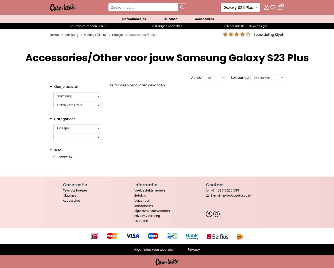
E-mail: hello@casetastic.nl (231, 195)
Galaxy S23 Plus (239, 7)
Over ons (141, 221)
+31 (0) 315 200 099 (225, 190)
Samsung (71, 35)
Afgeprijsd (65, 156)
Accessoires (204, 19)
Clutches (170, 19)
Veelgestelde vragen (149, 190)
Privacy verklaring (147, 216)
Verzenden (142, 200)
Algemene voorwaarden (152, 211)
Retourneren (143, 206)
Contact (215, 185)
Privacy (194, 249)
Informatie (145, 185)
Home (54, 35)
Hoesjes (117, 35)
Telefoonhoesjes (133, 19)
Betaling (140, 195)
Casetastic (75, 185)
